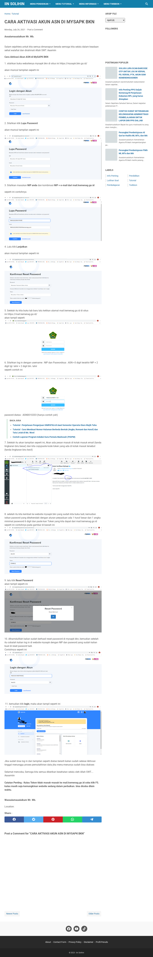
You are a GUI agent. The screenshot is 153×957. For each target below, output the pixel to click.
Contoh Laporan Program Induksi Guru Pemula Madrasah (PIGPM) (44, 437)
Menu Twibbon (111, 4)
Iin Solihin (14, 4)
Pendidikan (134, 176)
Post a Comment (35, 29)
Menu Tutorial (64, 4)
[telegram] (92, 819)
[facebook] (14, 819)
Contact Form (59, 942)
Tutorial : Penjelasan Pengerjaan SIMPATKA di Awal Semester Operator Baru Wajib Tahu (55, 425)
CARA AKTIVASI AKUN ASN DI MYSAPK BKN (49, 21)
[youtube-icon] (76, 929)
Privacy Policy (75, 942)
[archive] (115, 20)
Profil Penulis (102, 942)
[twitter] (33, 819)
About (48, 942)
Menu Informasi (88, 4)
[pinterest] (53, 819)
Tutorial (132, 180)
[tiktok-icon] (84, 929)
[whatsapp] (72, 819)
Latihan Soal (113, 180)
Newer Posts (12, 913)
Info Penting (112, 176)
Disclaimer (88, 942)
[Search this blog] (147, 4)
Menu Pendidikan (39, 4)
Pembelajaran (113, 185)
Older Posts (94, 913)
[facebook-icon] (69, 929)
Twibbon (133, 185)
